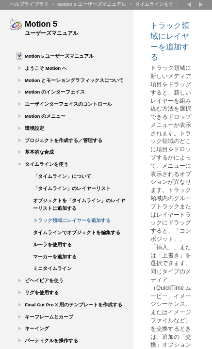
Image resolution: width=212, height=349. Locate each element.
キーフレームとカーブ (49, 316)
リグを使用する (42, 292)
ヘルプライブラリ (29, 4)
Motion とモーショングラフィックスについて (74, 80)
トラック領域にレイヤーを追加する (72, 220)
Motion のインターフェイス (55, 92)
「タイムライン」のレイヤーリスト (72, 188)
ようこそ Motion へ (46, 68)
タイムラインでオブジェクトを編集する (76, 232)
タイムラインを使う (157, 4)
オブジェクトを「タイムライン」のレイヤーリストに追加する (79, 204)
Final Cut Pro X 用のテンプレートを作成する (73, 304)
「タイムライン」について (62, 176)
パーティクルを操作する (51, 340)
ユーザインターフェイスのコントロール (68, 104)
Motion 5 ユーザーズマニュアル (91, 4)
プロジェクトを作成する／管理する (63, 140)
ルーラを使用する (52, 244)
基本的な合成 (39, 152)
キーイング (37, 328)
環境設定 (34, 128)
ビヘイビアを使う (44, 280)
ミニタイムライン (52, 268)
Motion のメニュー (45, 116)
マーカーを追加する (55, 256)
